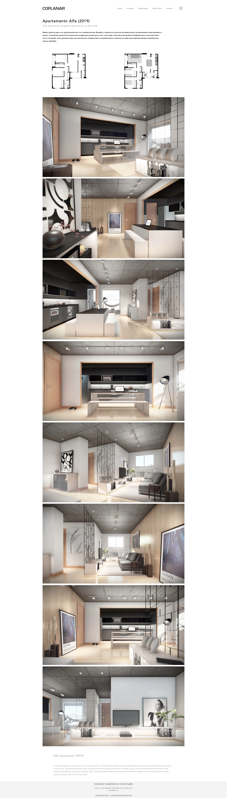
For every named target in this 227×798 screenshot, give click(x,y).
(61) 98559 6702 (102, 795)
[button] (130, 8)
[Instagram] (181, 8)
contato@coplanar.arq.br (121, 795)
